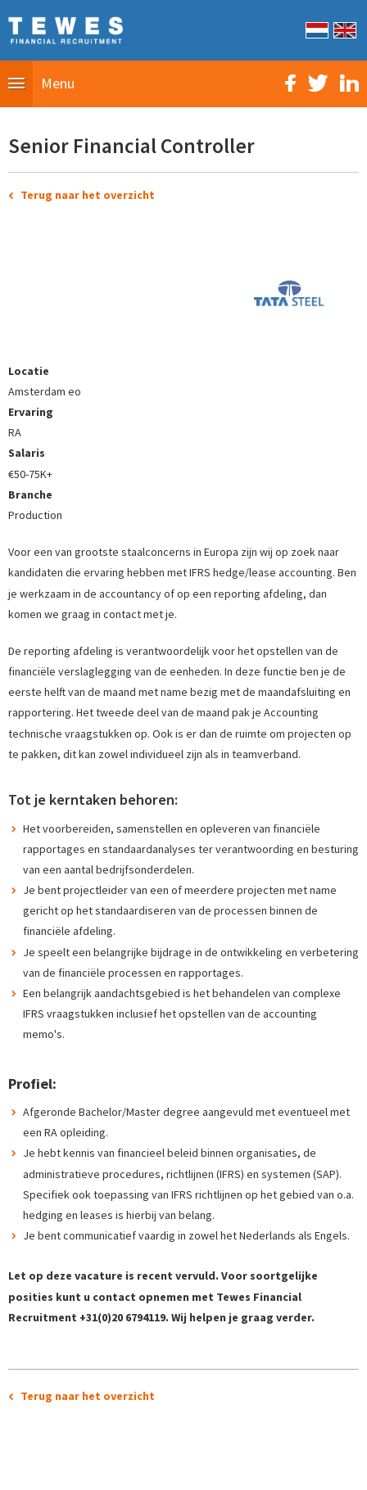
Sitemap (91, 1468)
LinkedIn (349, 83)
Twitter (318, 83)
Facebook (290, 83)
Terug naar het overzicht (87, 194)
